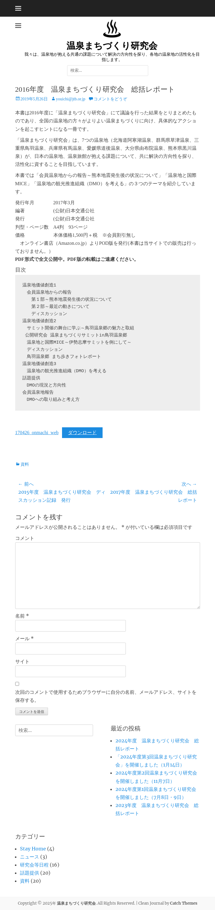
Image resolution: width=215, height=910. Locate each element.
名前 (22, 616)
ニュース (29, 857)
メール (24, 638)
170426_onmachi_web (37, 432)
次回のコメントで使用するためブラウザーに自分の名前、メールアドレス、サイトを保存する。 (106, 696)
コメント (24, 538)
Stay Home (33, 849)
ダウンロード (82, 432)
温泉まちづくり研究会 (111, 45)
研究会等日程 (34, 865)
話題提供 (29, 873)
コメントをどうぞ (110, 99)
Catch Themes (183, 903)
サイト (22, 661)
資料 (25, 464)
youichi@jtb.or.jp (70, 99)
